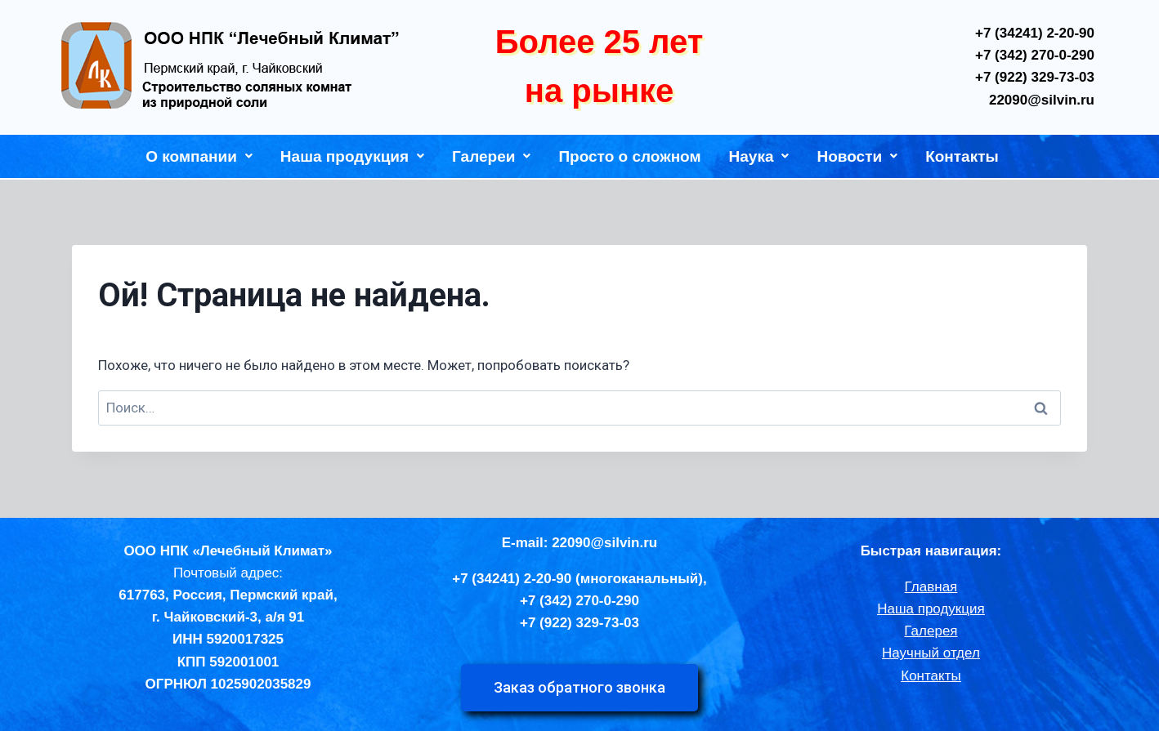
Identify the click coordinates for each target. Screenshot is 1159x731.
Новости (857, 156)
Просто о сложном (629, 156)
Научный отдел (931, 653)
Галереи (491, 156)
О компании (199, 156)
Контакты (962, 156)
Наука (759, 156)
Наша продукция (352, 156)
